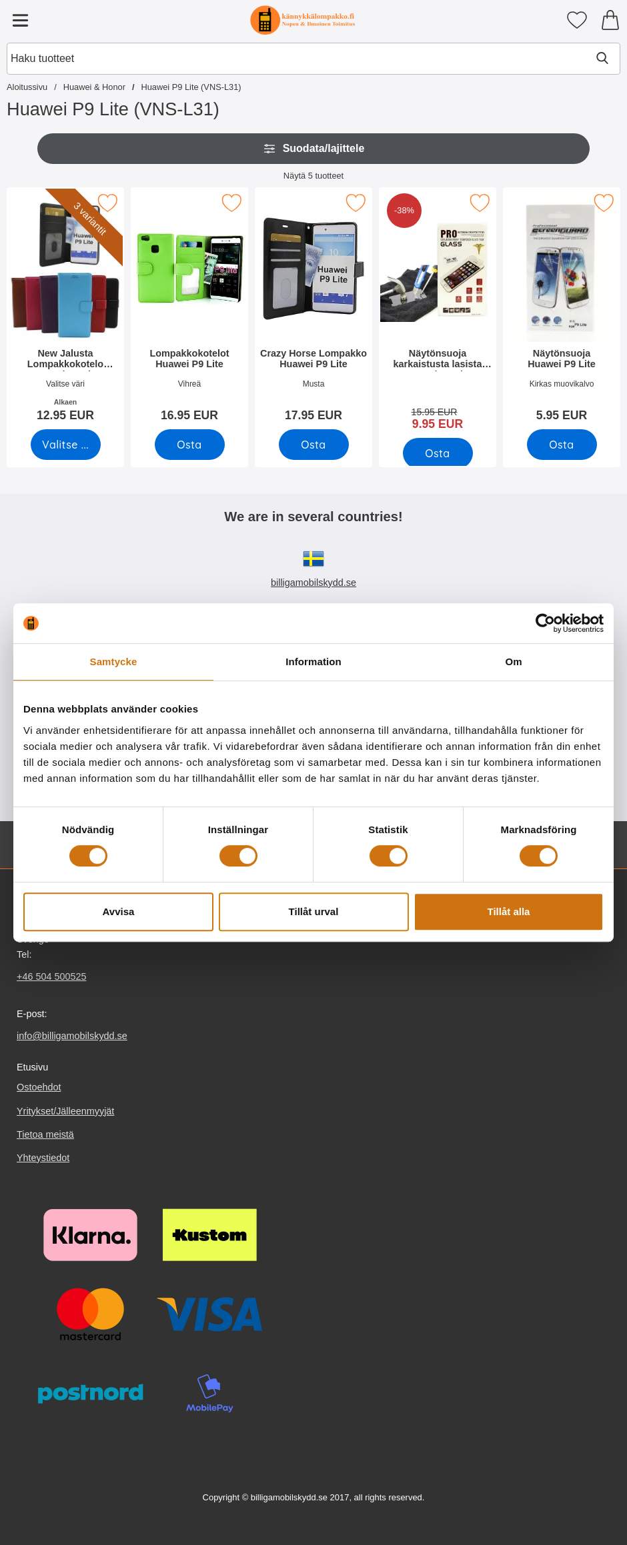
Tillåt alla (509, 911)
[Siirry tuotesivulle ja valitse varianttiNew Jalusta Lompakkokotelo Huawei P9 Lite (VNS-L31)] (66, 444)
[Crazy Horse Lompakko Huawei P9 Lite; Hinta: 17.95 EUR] (313, 309)
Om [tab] (513, 661)
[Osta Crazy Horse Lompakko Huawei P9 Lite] (314, 444)
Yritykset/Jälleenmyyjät (65, 1111)
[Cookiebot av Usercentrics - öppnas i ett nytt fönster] (545, 623)
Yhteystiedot (43, 1157)
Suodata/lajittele (314, 148)
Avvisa (119, 911)
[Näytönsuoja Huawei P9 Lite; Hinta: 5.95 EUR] (561, 309)
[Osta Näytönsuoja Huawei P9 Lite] (562, 444)
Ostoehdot (39, 1087)
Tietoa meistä (45, 1134)
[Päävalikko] (20, 20)
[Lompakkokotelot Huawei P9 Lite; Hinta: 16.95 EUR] (189, 309)
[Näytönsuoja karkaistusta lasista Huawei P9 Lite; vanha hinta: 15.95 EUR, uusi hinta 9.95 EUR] (437, 313)
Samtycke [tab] (113, 661)
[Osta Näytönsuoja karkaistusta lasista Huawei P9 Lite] (438, 453)
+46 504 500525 (51, 976)
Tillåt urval (314, 911)
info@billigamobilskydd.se (72, 1035)
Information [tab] (313, 661)
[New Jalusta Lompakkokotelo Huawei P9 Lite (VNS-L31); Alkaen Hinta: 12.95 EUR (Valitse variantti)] (65, 309)
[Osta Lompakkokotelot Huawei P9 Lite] (190, 444)
